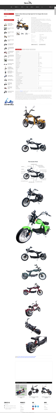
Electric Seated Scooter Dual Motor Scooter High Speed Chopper (27, 356)
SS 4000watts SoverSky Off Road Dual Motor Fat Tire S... (11, 68)
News (22, 7)
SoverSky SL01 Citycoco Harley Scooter (10, 84)
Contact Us (37, 7)
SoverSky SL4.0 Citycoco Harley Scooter (10, 87)
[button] (29, 33)
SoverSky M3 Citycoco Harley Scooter (33, 397)
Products (17, 7)
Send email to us (35, 44)
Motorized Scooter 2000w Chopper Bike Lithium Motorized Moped (26, 357)
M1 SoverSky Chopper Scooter (21, 397)
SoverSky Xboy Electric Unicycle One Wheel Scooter (10, 72)
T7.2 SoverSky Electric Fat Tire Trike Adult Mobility (11, 52)
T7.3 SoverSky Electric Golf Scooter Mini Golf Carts (11, 56)
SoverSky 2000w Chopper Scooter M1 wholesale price (10, 24)
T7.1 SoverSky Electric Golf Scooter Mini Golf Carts (11, 48)
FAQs (27, 7)
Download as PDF (42, 44)
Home (11, 7)
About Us (32, 7)
